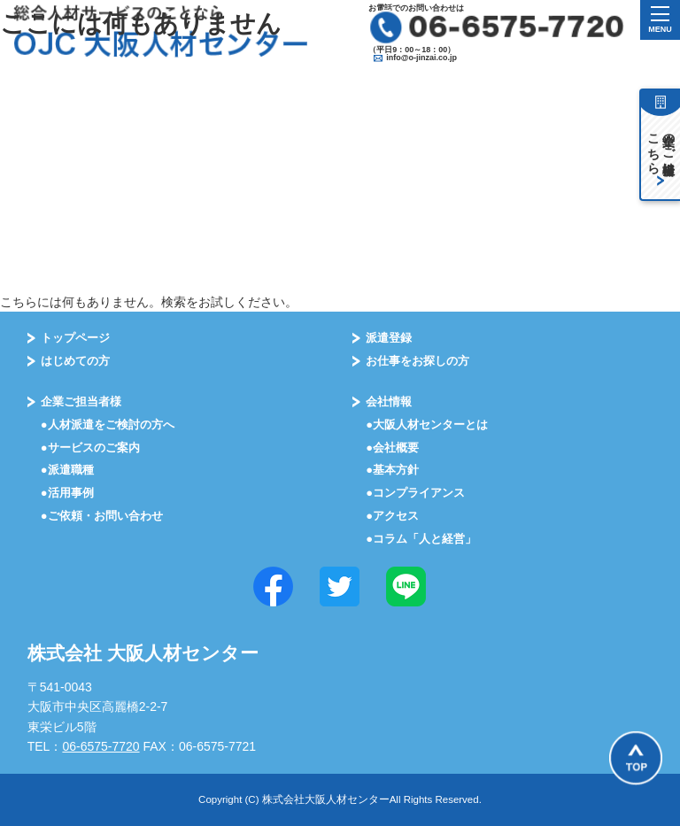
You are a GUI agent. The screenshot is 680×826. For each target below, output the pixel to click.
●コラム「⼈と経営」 (421, 538)
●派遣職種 (67, 469)
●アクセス (392, 515)
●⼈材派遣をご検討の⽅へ (107, 424)
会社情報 (389, 401)
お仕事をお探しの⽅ (417, 360)
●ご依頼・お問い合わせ (102, 515)
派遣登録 (389, 337)
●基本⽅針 (392, 469)
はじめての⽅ (75, 360)
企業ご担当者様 (81, 401)
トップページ (75, 337)
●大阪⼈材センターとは (427, 424)
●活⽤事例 (67, 492)
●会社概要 (392, 447)
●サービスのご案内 (90, 447)
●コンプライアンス (415, 492)
